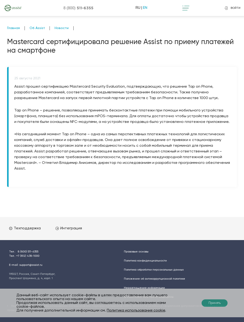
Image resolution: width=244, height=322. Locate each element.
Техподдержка (25, 228)
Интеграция (69, 228)
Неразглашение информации (144, 288)
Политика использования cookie (136, 310)
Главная (13, 28)
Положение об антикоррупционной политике (154, 278)
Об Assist (37, 28)
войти (232, 8)
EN (145, 8)
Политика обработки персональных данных (154, 269)
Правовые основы (136, 251)
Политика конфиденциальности (145, 260)
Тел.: (23, 251)
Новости (62, 28)
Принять (214, 303)
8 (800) (78, 8)
